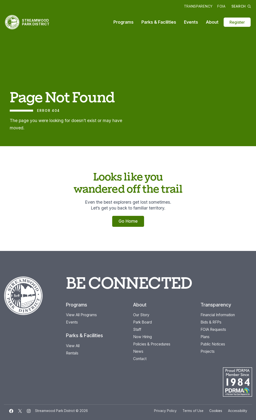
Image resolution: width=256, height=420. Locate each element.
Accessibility (237, 411)
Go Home (128, 221)
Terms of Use (193, 411)
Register (237, 22)
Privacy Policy (165, 411)
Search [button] (241, 6)
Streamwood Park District (35, 22)
